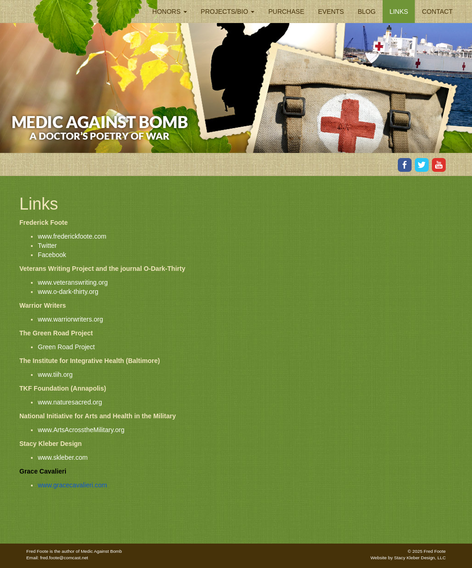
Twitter (47, 245)
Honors (169, 11)
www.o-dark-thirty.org (68, 291)
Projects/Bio (228, 11)
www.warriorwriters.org (70, 319)
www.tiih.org (55, 374)
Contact (437, 11)
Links (398, 11)
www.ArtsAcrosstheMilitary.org (81, 429)
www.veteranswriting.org (73, 282)
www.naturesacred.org (70, 402)
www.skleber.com (63, 457)
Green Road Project (66, 347)
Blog (367, 11)
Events (331, 11)
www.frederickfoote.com (72, 236)
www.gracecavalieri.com (72, 485)
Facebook (52, 254)
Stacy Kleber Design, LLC (420, 557)
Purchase (286, 11)
